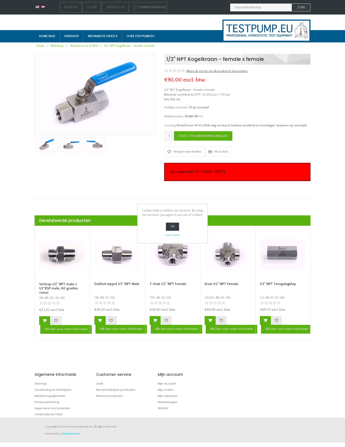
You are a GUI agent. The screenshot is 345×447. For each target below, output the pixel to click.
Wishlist (163, 408)
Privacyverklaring (47, 402)
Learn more (172, 235)
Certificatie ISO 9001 (48, 414)
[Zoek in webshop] (261, 7)
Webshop (71, 36)
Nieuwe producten (109, 396)
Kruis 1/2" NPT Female (222, 284)
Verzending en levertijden (53, 390)
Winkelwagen (167, 402)
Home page (47, 36)
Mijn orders (166, 390)
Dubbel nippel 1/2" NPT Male (116, 284)
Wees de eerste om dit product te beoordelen (217, 71)
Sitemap (41, 384)
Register (70, 7)
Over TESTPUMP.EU (140, 36)
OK (173, 226)
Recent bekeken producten (116, 390)
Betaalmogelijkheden (50, 396)
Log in (91, 7)
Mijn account (167, 384)
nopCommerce (70, 433)
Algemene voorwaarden (52, 408)
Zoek (99, 384)
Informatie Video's (102, 36)
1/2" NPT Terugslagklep (278, 284)
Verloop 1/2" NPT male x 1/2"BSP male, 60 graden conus (58, 288)
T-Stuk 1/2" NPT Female (168, 284)
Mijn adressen (168, 396)
